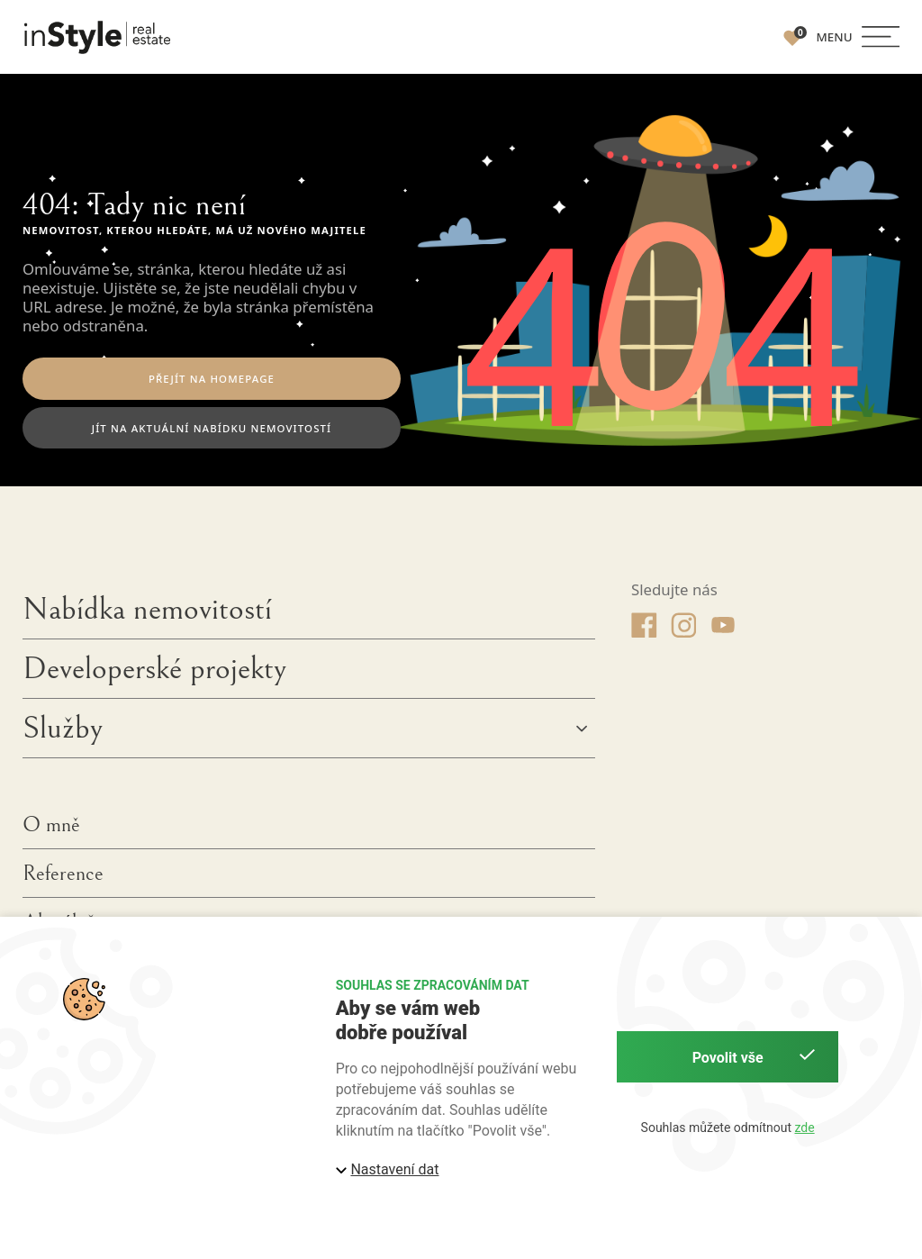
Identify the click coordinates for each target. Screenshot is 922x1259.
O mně (51, 830)
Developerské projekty (154, 675)
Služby (63, 734)
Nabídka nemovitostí (147, 615)
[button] (858, 37)
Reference (63, 879)
